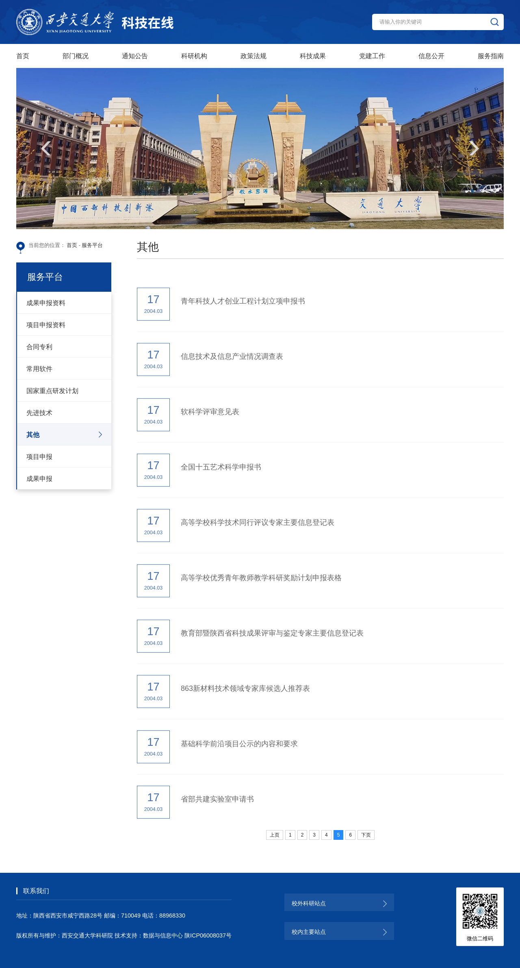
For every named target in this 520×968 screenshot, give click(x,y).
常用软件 (39, 368)
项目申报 (39, 456)
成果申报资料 (45, 302)
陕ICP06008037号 (208, 935)
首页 (72, 245)
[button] (46, 148)
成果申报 (39, 478)
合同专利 (39, 346)
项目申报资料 (45, 324)
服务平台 (92, 245)
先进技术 (39, 412)
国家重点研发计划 (52, 390)
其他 (32, 434)
